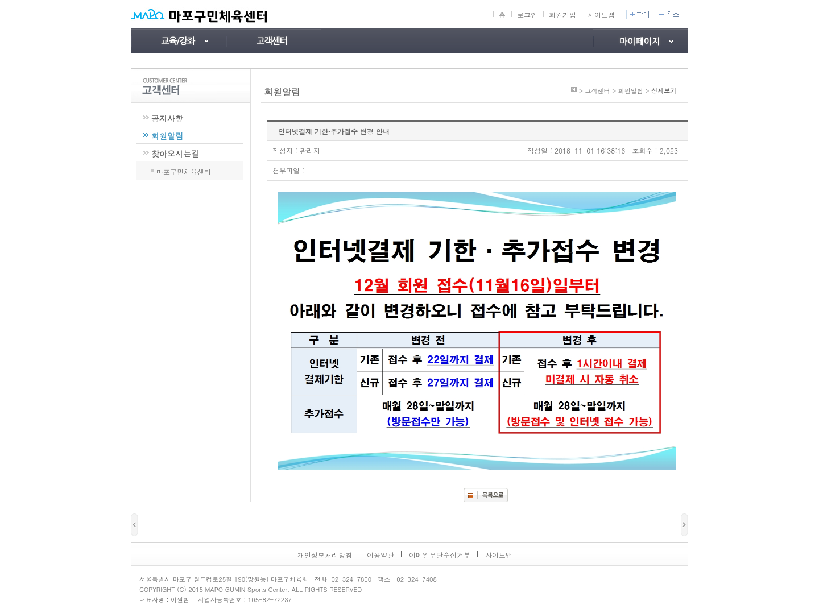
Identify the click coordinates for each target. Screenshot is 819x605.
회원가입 (562, 14)
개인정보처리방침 (324, 555)
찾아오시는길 (175, 153)
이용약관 (380, 555)
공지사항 (167, 118)
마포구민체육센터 (183, 171)
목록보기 (486, 495)
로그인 (527, 14)
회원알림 (167, 136)
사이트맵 (601, 14)
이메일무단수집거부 (439, 555)
